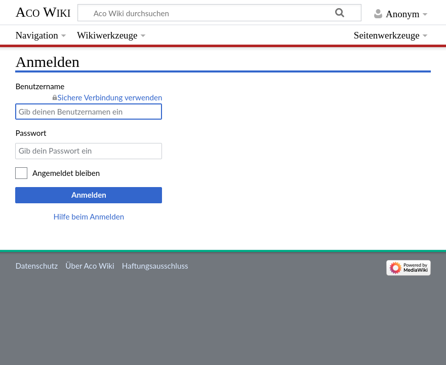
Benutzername (39, 86)
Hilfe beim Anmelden (89, 216)
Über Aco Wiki (89, 265)
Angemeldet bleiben (66, 172)
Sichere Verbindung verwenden (110, 97)
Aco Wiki (42, 12)
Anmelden (88, 194)
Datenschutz (36, 265)
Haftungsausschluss (155, 265)
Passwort (30, 132)
